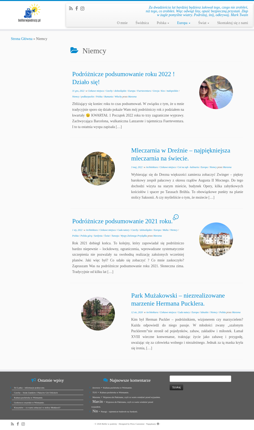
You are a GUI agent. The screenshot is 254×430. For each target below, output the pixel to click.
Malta (166, 230)
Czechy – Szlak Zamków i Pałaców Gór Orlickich (36, 392)
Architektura (152, 167)
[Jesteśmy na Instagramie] (83, 8)
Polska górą (87, 235)
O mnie (122, 23)
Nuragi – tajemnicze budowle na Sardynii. (119, 411)
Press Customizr (137, 424)
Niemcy (76, 96)
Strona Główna (21, 39)
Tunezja (115, 235)
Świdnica (142, 23)
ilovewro (96, 387)
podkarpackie (88, 96)
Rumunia (109, 96)
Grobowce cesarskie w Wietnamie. (29, 402)
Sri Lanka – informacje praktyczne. (29, 387)
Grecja (156, 90)
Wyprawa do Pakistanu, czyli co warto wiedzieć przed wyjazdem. (131, 397)
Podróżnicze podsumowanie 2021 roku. (122, 221)
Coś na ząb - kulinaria (188, 167)
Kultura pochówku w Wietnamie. (28, 397)
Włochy (118, 96)
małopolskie (173, 90)
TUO (94, 392)
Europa (183, 23)
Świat (203, 23)
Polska (163, 23)
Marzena (132, 96)
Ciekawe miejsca (96, 90)
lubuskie (205, 312)
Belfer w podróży (109, 424)
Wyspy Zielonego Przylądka (134, 235)
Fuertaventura (144, 90)
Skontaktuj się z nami (232, 23)
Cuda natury (123, 230)
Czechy (109, 90)
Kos (163, 90)
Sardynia (98, 235)
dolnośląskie (120, 90)
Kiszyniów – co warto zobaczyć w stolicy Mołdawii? (37, 407)
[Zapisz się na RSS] (72, 8)
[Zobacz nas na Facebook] (77, 8)
